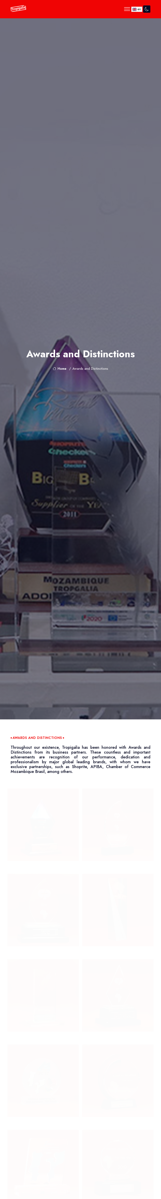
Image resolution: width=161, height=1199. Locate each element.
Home (59, 368)
